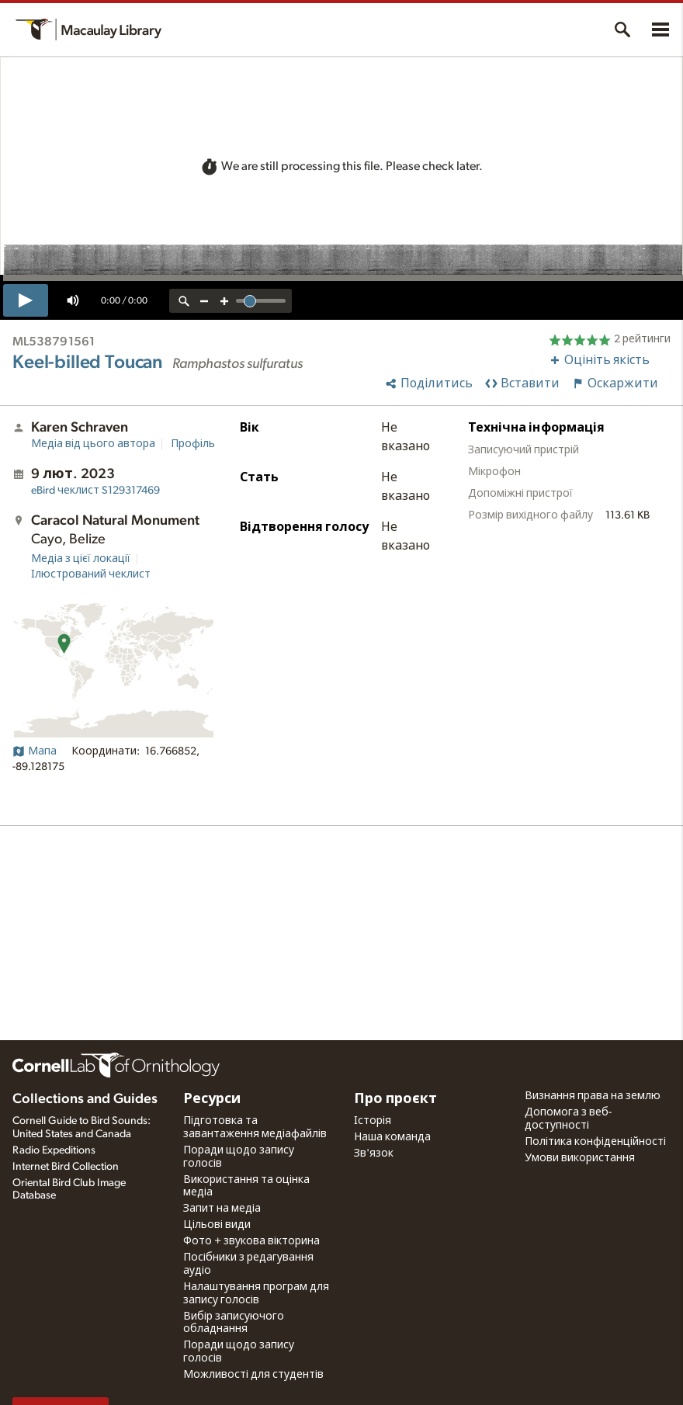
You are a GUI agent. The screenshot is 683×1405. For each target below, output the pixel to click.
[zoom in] (224, 301)
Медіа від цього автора (93, 444)
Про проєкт (395, 1099)
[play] (25, 300)
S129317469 (95, 490)
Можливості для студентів (253, 1374)
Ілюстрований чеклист (91, 574)
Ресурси (212, 1099)
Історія (372, 1120)
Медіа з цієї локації (80, 558)
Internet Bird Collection (65, 1166)
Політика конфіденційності (595, 1141)
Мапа (34, 751)
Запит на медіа (222, 1208)
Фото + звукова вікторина (251, 1241)
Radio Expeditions (53, 1150)
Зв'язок (374, 1153)
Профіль (193, 444)
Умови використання (580, 1158)
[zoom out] (204, 301)
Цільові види (217, 1224)
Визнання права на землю (592, 1096)
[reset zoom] (183, 301)
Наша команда (392, 1137)
